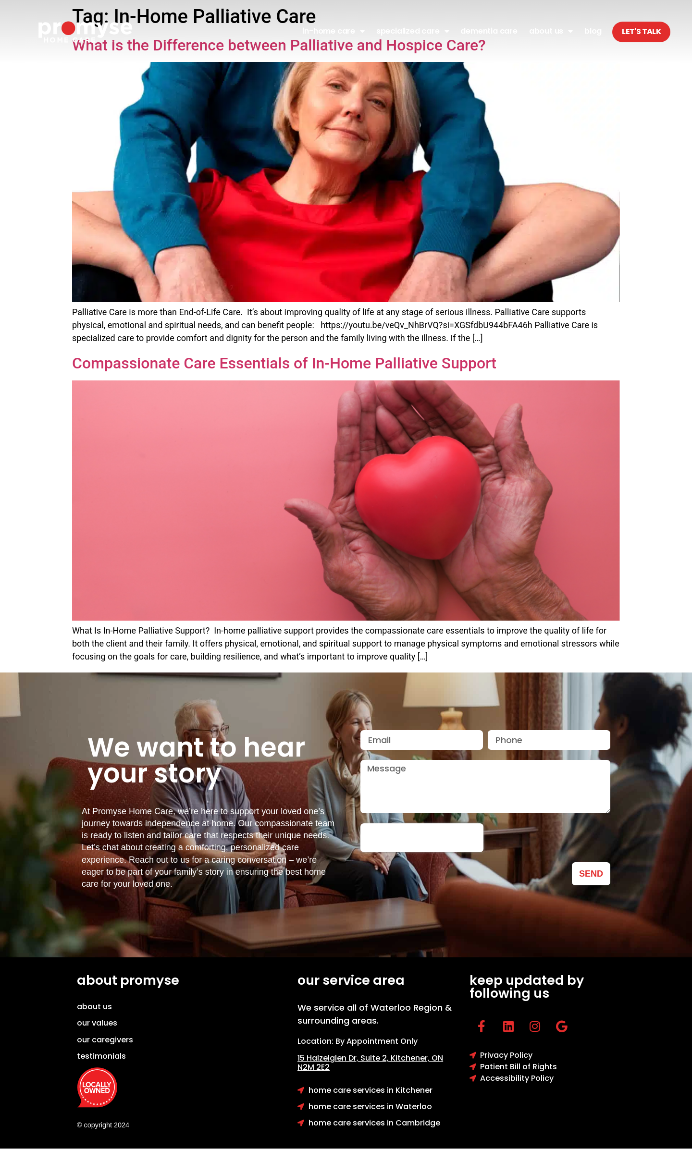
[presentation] (421, 837)
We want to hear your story (196, 760)
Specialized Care (412, 31)
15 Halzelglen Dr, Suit (344, 1057)
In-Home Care (333, 31)
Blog (593, 31)
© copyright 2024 (103, 1125)
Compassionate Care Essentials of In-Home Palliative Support (284, 363)
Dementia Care (488, 31)
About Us (551, 31)
